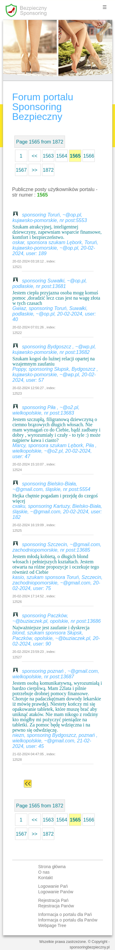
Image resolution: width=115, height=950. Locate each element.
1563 (48, 156)
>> (34, 170)
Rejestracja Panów (56, 905)
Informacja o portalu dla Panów (68, 919)
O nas (44, 872)
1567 (21, 170)
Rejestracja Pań (53, 900)
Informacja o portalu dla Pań (65, 914)
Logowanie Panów (55, 891)
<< (34, 156)
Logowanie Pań (53, 886)
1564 (61, 156)
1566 (88, 156)
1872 (48, 170)
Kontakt (45, 877)
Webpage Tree (52, 925)
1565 (75, 156)
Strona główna (52, 866)
